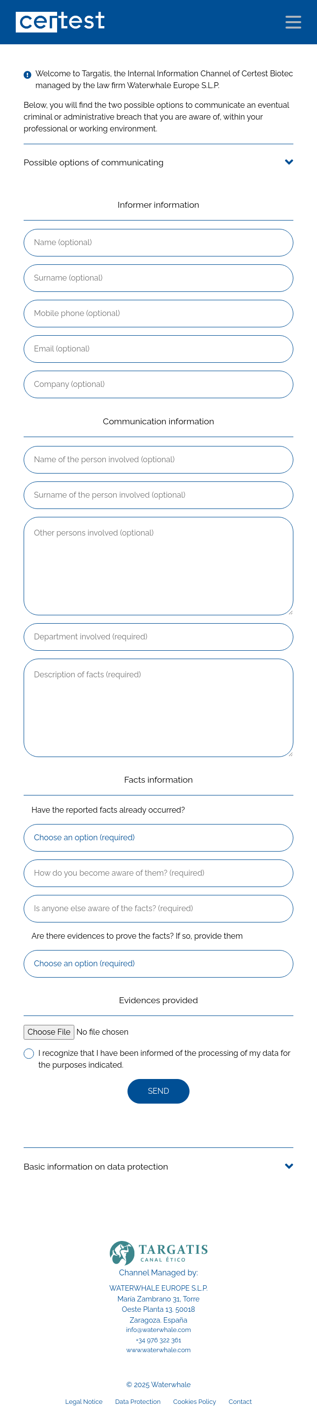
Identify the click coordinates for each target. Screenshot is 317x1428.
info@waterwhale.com (158, 1329)
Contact (240, 1401)
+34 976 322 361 (158, 1340)
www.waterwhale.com (158, 1350)
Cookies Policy (194, 1401)
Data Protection (137, 1401)
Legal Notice (83, 1401)
